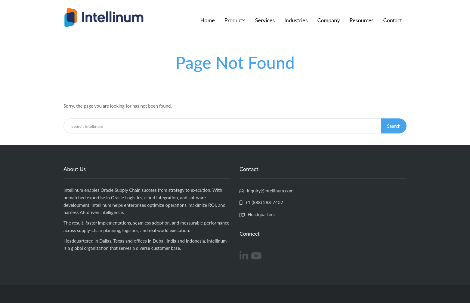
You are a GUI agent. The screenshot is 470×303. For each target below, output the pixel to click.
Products (235, 20)
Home (207, 20)
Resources (361, 20)
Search (393, 126)
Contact (392, 20)
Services (265, 20)
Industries (296, 20)
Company (328, 20)
